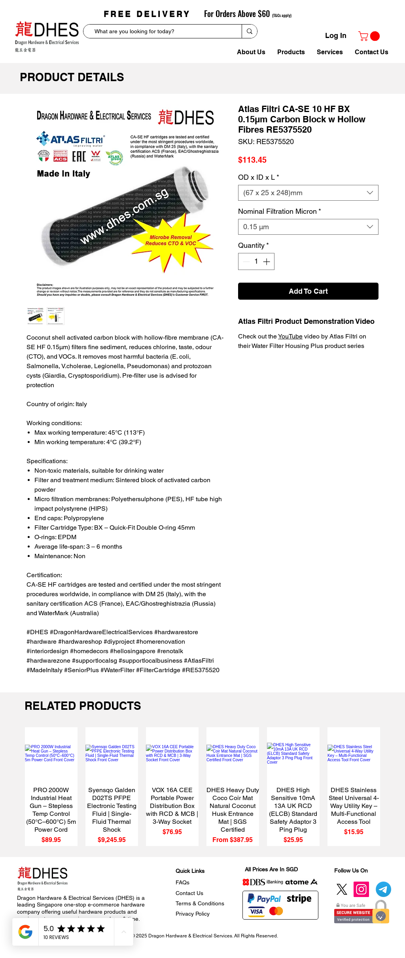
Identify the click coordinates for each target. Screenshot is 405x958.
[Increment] (267, 261)
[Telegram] (383, 889)
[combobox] (308, 193)
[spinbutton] (256, 261)
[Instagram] (361, 889)
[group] (202, 786)
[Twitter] (342, 889)
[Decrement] (245, 261)
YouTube (290, 336)
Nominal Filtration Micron (279, 211)
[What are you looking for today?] (160, 32)
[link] (370, 36)
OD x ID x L (258, 177)
